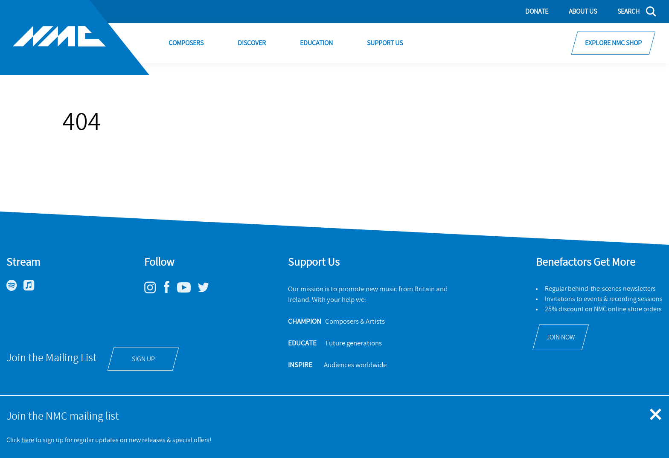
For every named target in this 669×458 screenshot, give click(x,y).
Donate (536, 11)
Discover (252, 43)
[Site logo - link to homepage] (74, 37)
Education (316, 43)
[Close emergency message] (656, 415)
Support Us (385, 43)
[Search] (631, 11)
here (27, 440)
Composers (186, 43)
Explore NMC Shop (613, 43)
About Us (583, 11)
